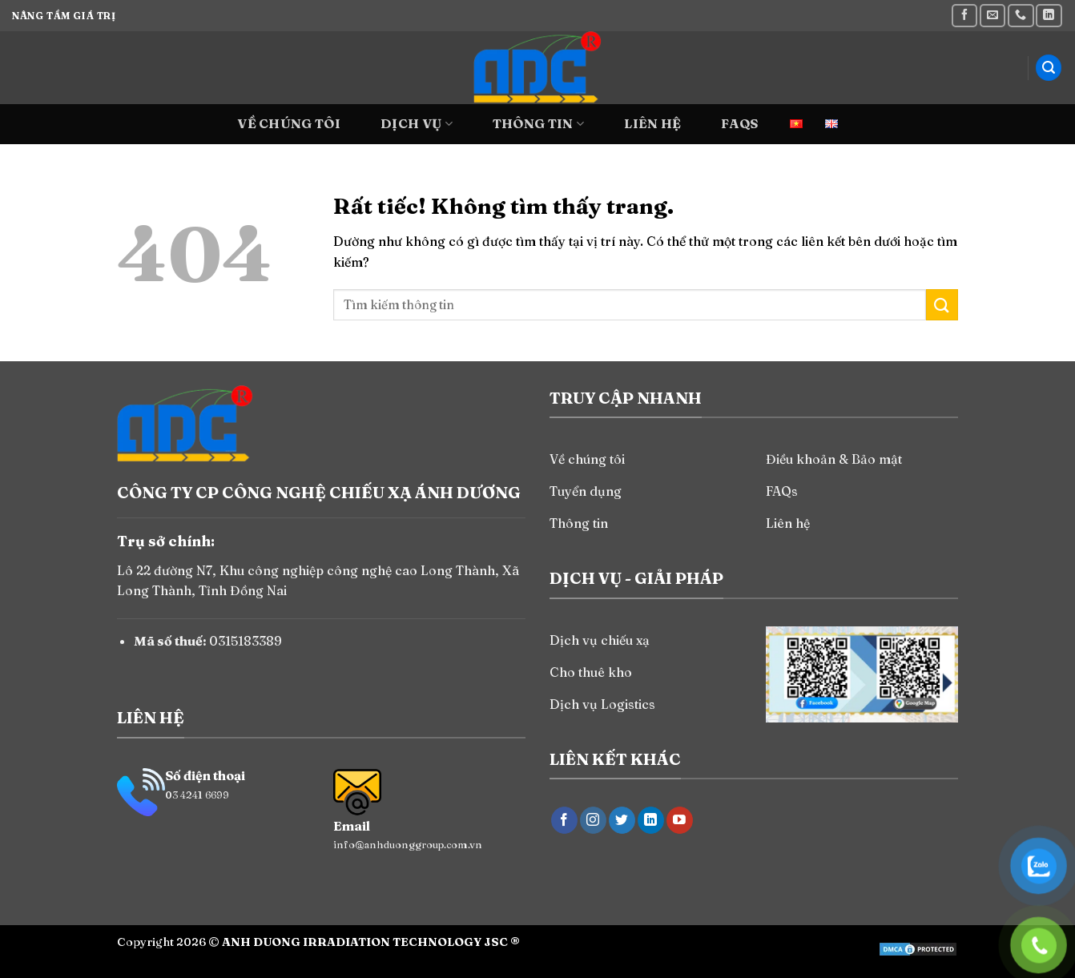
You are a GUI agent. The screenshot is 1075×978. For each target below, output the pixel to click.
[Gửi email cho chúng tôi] (992, 15)
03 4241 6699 (197, 794)
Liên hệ (652, 123)
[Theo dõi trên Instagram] (593, 820)
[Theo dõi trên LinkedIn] (1048, 15)
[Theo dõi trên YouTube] (679, 820)
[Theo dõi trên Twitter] (622, 820)
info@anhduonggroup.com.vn (407, 844)
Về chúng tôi (288, 123)
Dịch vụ (416, 123)
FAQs (739, 123)
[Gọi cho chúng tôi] (1020, 15)
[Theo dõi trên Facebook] (964, 15)
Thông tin (538, 123)
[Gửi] (942, 304)
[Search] (1048, 67)
